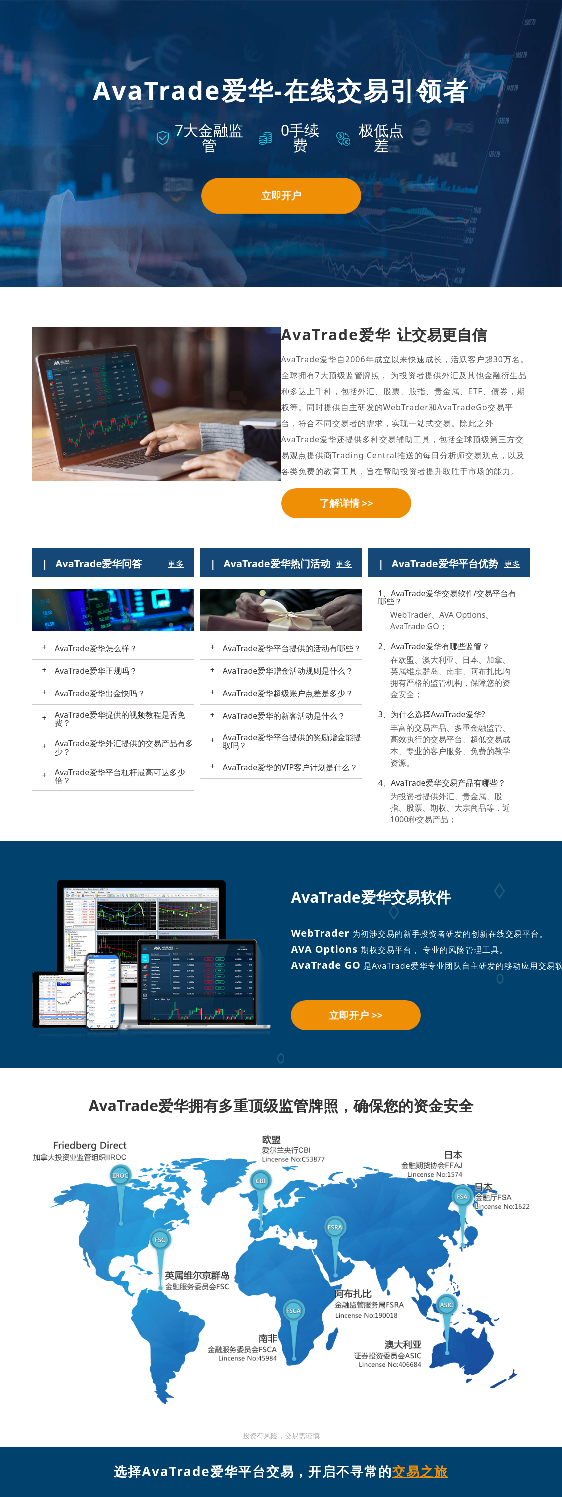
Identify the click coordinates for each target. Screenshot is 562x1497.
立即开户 (281, 195)
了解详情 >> (346, 503)
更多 (176, 564)
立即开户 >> (356, 1015)
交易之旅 (420, 1471)
